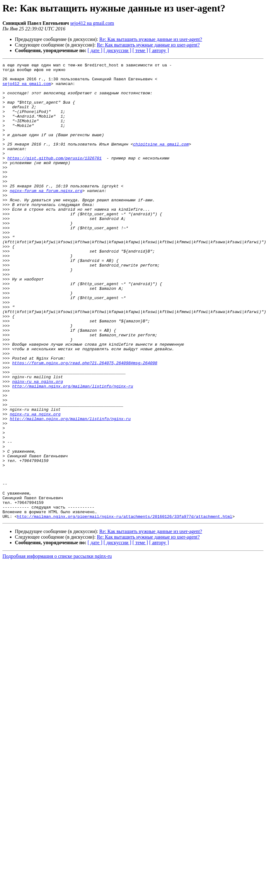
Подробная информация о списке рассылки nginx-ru (57, 647)
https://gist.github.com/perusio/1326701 (54, 177)
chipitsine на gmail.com (160, 161)
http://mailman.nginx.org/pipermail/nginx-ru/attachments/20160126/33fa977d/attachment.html (124, 607)
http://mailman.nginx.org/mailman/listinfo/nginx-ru (72, 451)
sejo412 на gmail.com (92, 23)
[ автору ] (159, 50)
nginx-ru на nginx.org (37, 445)
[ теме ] (140, 50)
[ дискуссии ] (117, 50)
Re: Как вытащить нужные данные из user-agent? (150, 39)
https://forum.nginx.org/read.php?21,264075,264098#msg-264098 (84, 423)
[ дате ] (94, 50)
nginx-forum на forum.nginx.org (46, 216)
